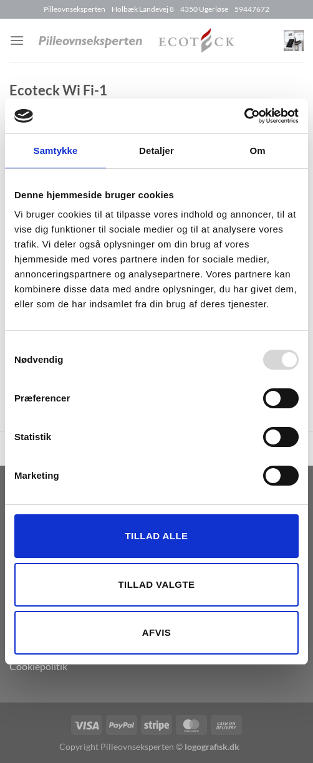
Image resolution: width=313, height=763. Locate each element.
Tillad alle (156, 535)
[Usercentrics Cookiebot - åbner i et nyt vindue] (244, 116)
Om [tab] (257, 150)
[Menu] (16, 40)
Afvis (156, 632)
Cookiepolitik (38, 666)
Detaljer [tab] (156, 150)
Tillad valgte (156, 584)
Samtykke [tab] (56, 150)
